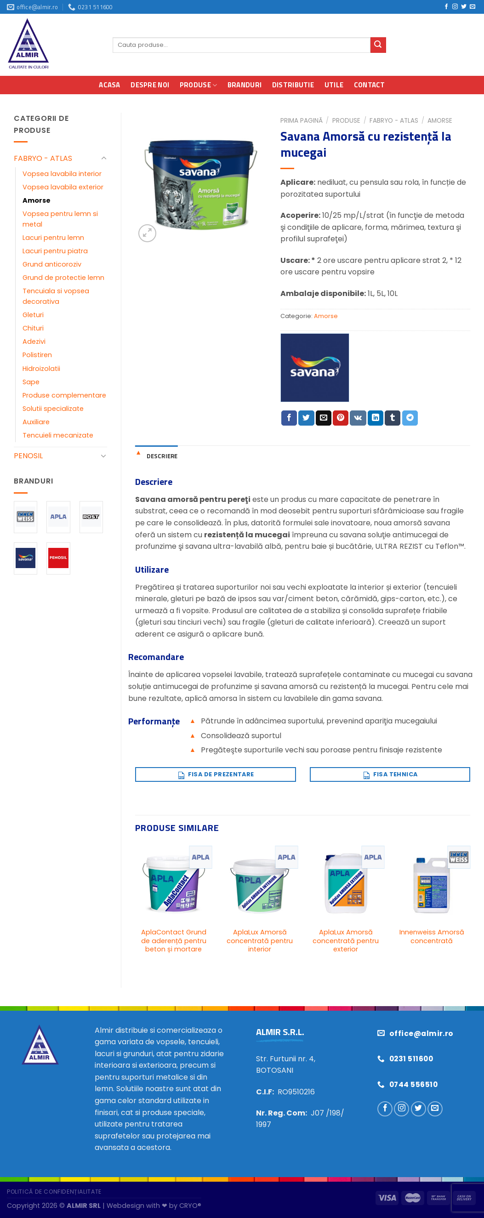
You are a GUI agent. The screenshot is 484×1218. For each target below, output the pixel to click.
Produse (198, 85)
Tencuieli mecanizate (58, 435)
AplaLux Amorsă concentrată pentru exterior (346, 941)
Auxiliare (36, 422)
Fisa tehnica (389, 773)
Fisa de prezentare (215, 773)
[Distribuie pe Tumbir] (392, 418)
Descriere (162, 456)
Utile (334, 85)
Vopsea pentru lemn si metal (60, 219)
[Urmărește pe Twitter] (464, 7)
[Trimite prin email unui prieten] (323, 418)
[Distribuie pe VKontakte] (358, 418)
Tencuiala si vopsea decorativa (56, 296)
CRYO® (190, 1205)
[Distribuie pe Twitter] (306, 418)
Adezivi (34, 341)
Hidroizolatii (41, 368)
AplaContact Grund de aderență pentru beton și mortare (173, 941)
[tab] (156, 456)
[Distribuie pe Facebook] (289, 418)
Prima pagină (301, 120)
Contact (369, 85)
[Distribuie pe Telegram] (410, 418)
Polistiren (37, 354)
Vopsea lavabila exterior (63, 187)
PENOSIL (28, 455)
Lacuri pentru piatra (55, 251)
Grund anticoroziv (52, 264)
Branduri (245, 85)
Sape (31, 382)
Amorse (37, 200)
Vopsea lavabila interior (62, 173)
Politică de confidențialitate (54, 1191)
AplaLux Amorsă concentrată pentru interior (260, 941)
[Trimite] (378, 45)
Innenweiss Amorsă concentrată (431, 936)
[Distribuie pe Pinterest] (340, 418)
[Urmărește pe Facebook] (446, 7)
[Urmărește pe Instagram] (455, 7)
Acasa (109, 85)
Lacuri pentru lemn (53, 237)
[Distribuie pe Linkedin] (375, 418)
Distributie (293, 85)
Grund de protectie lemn (63, 277)
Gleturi (33, 314)
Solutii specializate (53, 408)
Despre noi (150, 85)
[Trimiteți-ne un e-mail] (472, 7)
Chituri (33, 328)
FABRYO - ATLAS (43, 158)
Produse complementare (64, 395)
